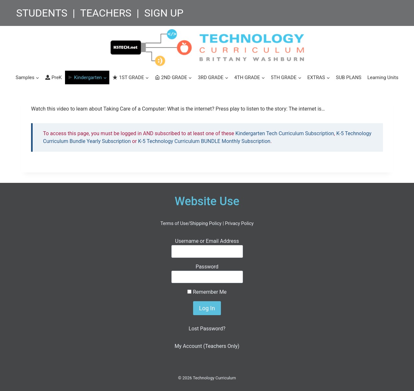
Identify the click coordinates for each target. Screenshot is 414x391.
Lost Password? (207, 329)
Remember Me (206, 292)
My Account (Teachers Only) (207, 346)
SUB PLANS (348, 77)
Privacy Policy (239, 223)
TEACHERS (106, 13)
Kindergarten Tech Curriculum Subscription (284, 133)
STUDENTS (41, 13)
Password (207, 267)
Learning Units (382, 77)
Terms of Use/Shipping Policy (191, 223)
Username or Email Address (207, 241)
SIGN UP (163, 13)
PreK (53, 77)
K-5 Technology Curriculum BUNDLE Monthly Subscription (204, 141)
